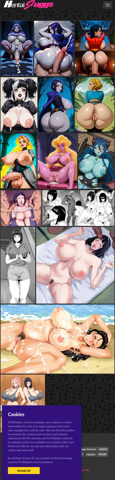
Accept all (23, 470)
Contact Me (82, 470)
